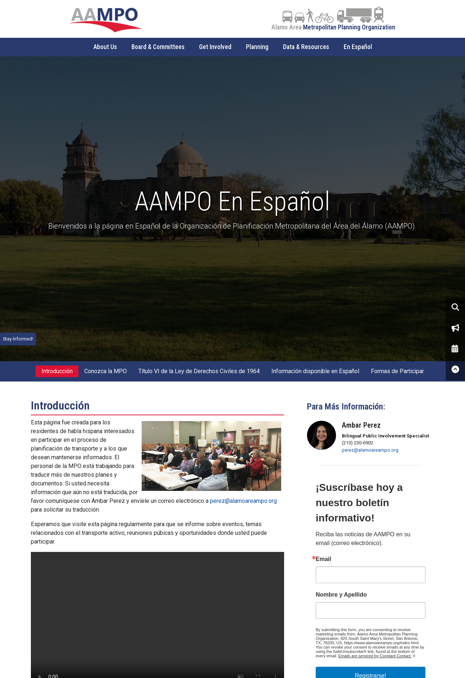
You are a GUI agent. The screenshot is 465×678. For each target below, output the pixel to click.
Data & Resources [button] (306, 47)
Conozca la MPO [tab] (105, 371)
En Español (358, 47)
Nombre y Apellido (341, 595)
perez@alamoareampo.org (243, 500)
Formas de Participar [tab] (397, 371)
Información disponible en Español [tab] (315, 371)
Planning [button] (257, 47)
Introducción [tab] (57, 371)
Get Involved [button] (215, 47)
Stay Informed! (18, 339)
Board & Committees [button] (158, 47)
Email (323, 559)
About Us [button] (105, 47)
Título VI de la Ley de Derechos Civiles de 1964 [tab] (199, 371)
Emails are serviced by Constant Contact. (375, 656)
